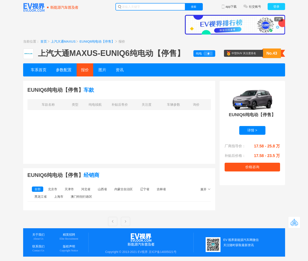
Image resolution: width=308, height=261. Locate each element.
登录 (276, 6)
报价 (85, 70)
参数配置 (64, 70)
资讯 (120, 70)
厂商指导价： (235, 146)
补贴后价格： (235, 155)
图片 (102, 70)
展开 (203, 189)
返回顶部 (294, 222)
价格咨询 (252, 167)
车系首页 (38, 70)
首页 (43, 41)
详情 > (252, 130)
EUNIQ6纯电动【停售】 (97, 41)
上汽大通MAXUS (63, 41)
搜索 (193, 6)
